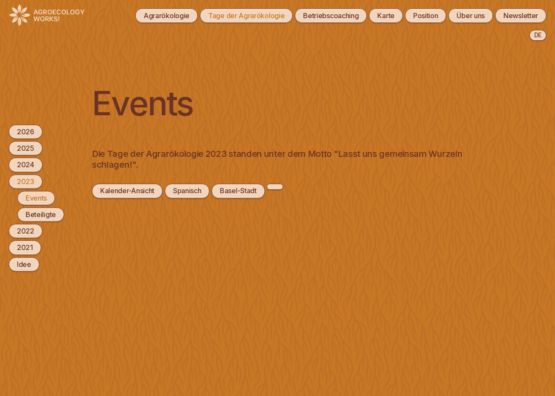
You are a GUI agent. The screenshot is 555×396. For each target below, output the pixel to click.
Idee (24, 264)
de (538, 35)
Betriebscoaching (331, 15)
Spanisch (187, 190)
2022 (25, 231)
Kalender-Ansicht (127, 190)
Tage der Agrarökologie (246, 15)
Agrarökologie (166, 15)
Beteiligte (41, 214)
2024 (25, 164)
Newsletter (520, 15)
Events (36, 197)
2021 (25, 247)
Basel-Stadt (238, 190)
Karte (385, 15)
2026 (25, 131)
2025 (25, 148)
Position (425, 15)
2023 (25, 181)
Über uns (471, 15)
